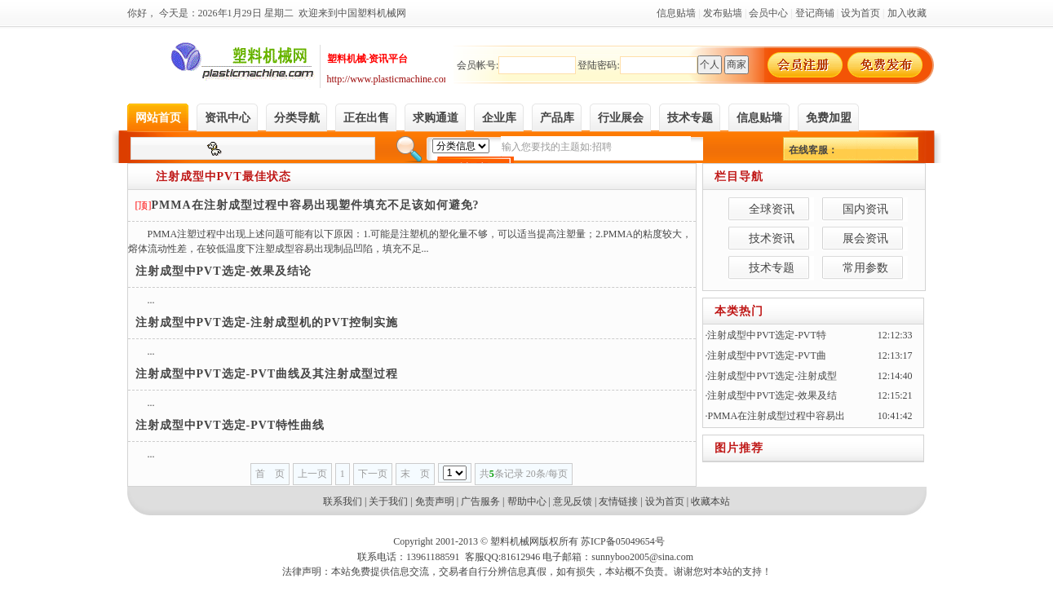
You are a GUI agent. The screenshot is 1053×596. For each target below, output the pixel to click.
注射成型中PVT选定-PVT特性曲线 (230, 425)
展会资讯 (865, 238)
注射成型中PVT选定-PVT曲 (766, 355)
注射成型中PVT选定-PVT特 (766, 335)
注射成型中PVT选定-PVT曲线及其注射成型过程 (267, 374)
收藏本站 (710, 501)
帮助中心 (526, 501)
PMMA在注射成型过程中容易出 (776, 416)
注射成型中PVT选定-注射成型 (772, 376)
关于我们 (388, 501)
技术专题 (771, 268)
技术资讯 (771, 238)
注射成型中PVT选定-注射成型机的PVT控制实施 (267, 322)
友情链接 (618, 501)
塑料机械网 (514, 541)
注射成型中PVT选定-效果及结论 (223, 271)
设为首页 (664, 501)
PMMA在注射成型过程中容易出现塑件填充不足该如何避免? (316, 205)
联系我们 (342, 501)
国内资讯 (865, 209)
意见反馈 (572, 501)
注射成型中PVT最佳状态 (223, 176)
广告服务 (480, 501)
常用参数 (865, 268)
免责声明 (434, 501)
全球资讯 (771, 209)
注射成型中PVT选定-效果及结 (772, 395)
